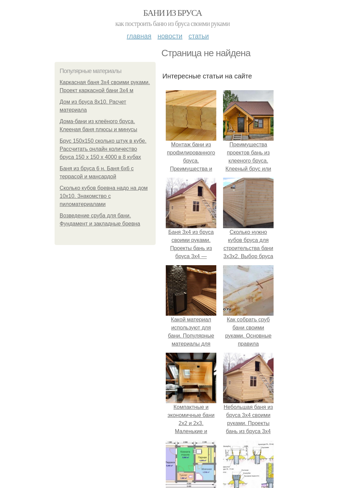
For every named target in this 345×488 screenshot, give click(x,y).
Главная (139, 36)
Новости (169, 36)
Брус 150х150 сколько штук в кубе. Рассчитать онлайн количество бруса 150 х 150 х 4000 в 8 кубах (103, 149)
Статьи (198, 36)
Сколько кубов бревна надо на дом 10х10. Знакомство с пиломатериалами (104, 196)
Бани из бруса (172, 13)
